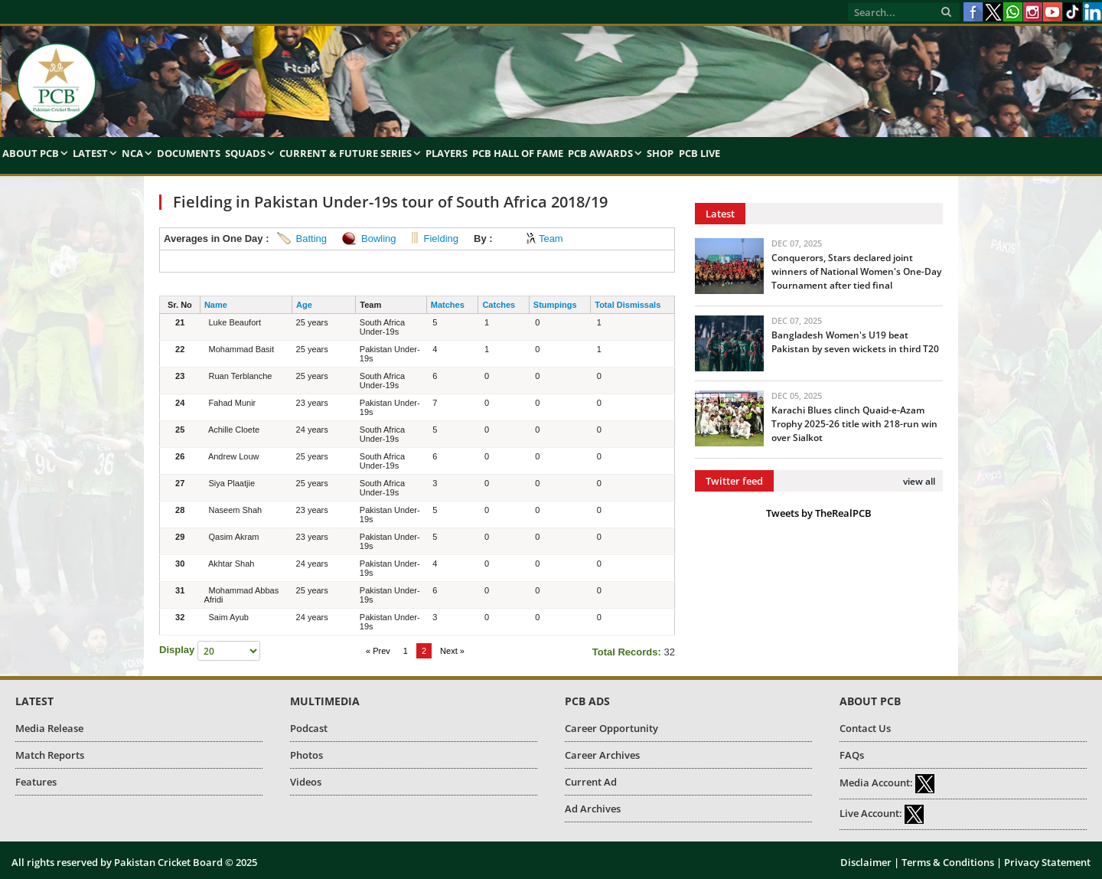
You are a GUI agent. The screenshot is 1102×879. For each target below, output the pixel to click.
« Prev (378, 650)
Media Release (49, 728)
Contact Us (865, 728)
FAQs (852, 755)
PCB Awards (600, 153)
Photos (306, 755)
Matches (448, 304)
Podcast (309, 728)
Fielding (441, 238)
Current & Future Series (345, 153)
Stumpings (555, 304)
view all (919, 481)
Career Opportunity (611, 728)
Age (304, 304)
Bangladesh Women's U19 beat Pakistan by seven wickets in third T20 (855, 341)
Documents (188, 153)
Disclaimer (866, 862)
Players (446, 153)
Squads (245, 153)
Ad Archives (593, 808)
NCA (132, 153)
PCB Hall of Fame (517, 153)
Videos (305, 782)
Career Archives (602, 755)
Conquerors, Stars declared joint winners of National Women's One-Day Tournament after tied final (856, 271)
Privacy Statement (1047, 862)
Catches (498, 304)
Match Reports (49, 755)
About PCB (30, 153)
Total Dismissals (627, 304)
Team (551, 238)
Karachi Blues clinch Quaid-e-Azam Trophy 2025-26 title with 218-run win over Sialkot (854, 424)
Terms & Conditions (947, 862)
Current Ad (591, 782)
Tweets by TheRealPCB (819, 513)
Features (36, 782)
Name (215, 304)
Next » (452, 650)
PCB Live (699, 153)
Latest (90, 153)
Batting (311, 238)
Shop (660, 153)
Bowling (378, 238)
